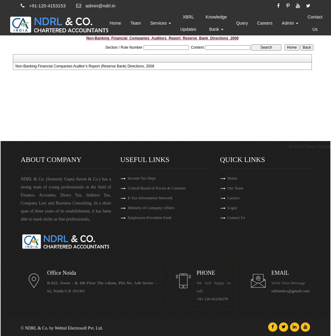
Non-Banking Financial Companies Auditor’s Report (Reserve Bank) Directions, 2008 (84, 66)
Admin (290, 23)
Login (232, 207)
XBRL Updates (189, 23)
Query (242, 23)
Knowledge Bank (216, 23)
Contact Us (315, 23)
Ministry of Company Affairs (151, 207)
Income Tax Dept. (142, 178)
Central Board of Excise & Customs (156, 188)
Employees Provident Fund (149, 217)
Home (115, 23)
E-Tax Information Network (150, 198)
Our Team (235, 188)
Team (136, 23)
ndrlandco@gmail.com (291, 291)
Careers (265, 23)
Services (161, 23)
